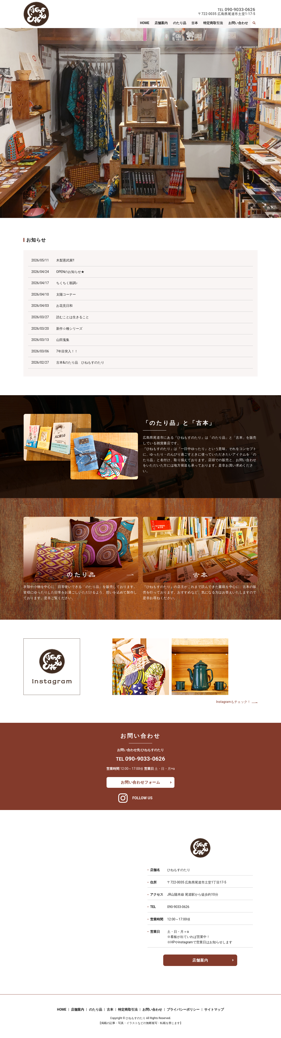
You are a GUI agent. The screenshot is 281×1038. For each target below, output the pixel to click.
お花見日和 (64, 305)
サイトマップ (214, 1009)
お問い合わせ (238, 23)
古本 (195, 23)
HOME (145, 23)
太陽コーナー (66, 294)
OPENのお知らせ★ (70, 272)
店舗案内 (161, 23)
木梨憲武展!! (65, 260)
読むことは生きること (72, 317)
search (254, 22)
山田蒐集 (62, 340)
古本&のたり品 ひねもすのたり (80, 362)
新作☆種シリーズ (69, 328)
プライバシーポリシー (183, 1009)
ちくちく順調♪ (67, 283)
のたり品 (179, 23)
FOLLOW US (142, 798)
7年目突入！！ (67, 351)
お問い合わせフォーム (140, 782)
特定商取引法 (213, 23)
